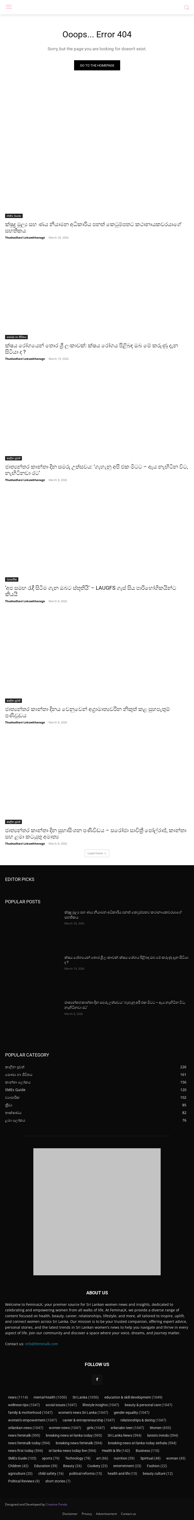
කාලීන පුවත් (13, 458)
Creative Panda (56, 1504)
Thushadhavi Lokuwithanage (25, 237)
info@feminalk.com (41, 1343)
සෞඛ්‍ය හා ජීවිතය (16, 337)
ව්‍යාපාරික (12, 579)
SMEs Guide (14, 216)
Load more (97, 853)
